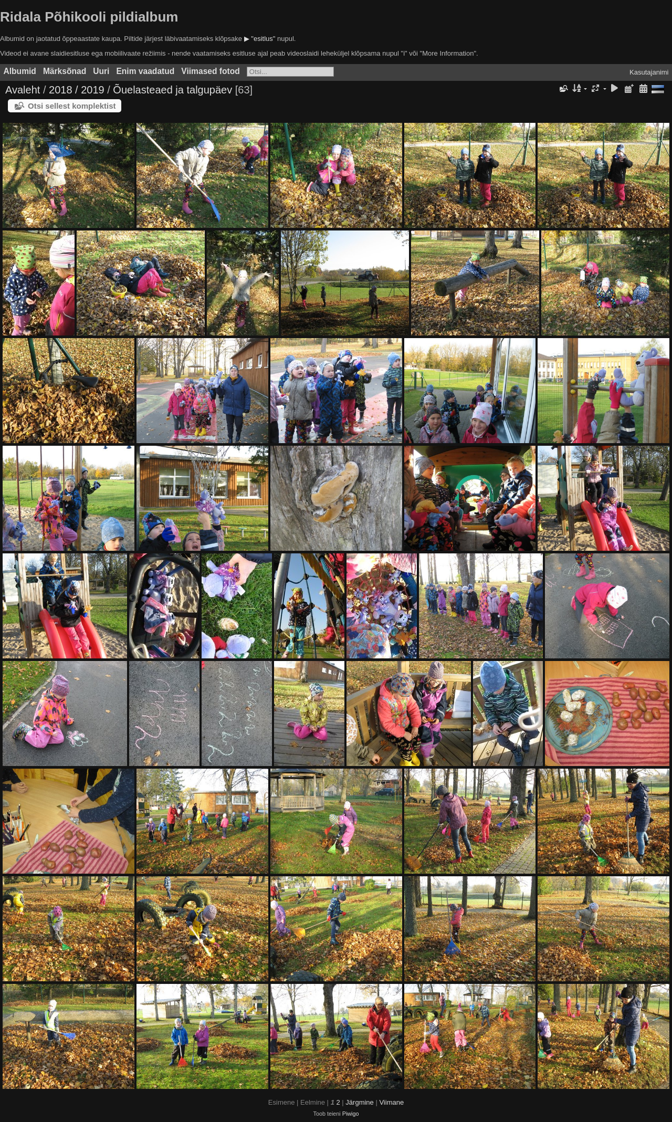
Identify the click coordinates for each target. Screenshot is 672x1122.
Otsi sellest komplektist (72, 105)
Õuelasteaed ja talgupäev (172, 90)
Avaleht (22, 90)
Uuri (101, 71)
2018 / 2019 (76, 90)
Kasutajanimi (648, 72)
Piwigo (350, 1113)
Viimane (391, 1102)
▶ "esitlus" (260, 39)
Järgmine (359, 1102)
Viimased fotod (210, 71)
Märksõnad (64, 71)
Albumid (20, 71)
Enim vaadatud (145, 71)
